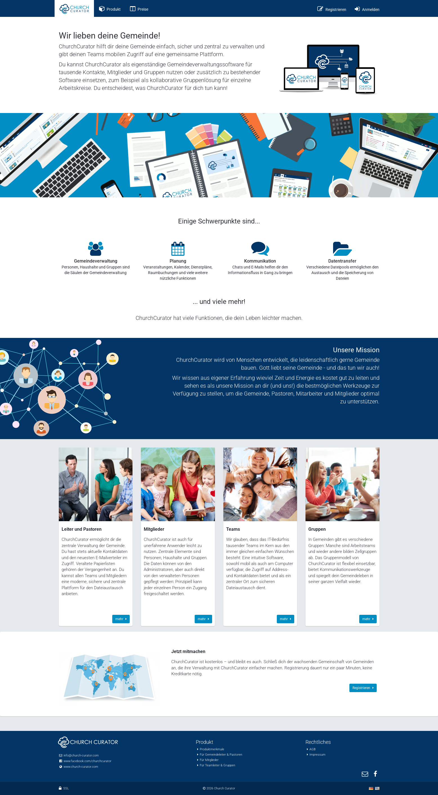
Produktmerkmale (212, 749)
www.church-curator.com (81, 767)
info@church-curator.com (81, 755)
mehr (121, 619)
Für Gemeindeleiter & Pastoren (221, 754)
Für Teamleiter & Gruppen (217, 765)
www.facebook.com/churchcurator (87, 761)
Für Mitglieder (209, 760)
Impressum (317, 754)
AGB (312, 749)
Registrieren (363, 688)
